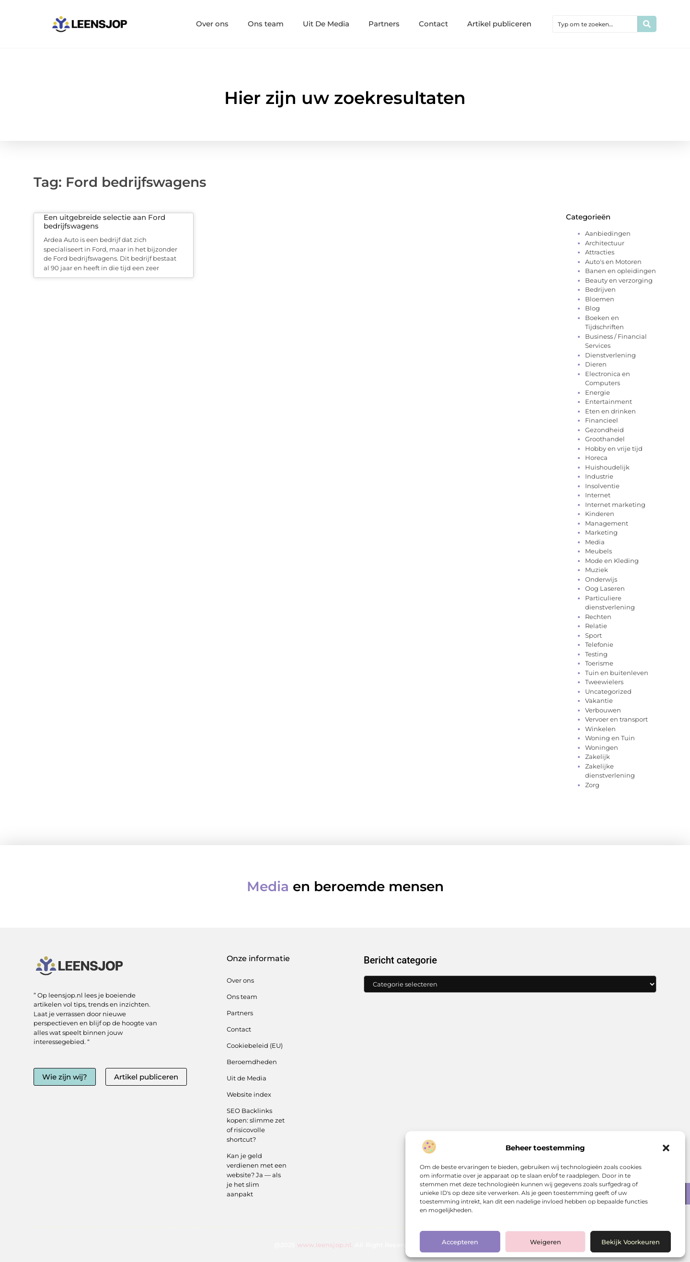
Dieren (596, 364)
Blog (592, 308)
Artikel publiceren (499, 23)
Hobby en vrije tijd (614, 448)
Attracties (599, 252)
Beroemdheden (252, 1062)
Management (606, 523)
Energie (597, 392)
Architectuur (604, 243)
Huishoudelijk (607, 467)
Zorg (592, 785)
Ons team (266, 23)
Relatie (596, 626)
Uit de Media (246, 1078)
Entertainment (608, 401)
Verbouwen (603, 710)
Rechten (598, 616)
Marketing (601, 532)
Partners (384, 23)
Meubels (598, 551)
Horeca (596, 457)
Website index (249, 1094)
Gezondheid (604, 430)
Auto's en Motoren (613, 261)
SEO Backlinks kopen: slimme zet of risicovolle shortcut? (256, 1125)
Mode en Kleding (612, 560)
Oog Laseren (605, 588)
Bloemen (599, 299)
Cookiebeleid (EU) (255, 1045)
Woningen (601, 747)
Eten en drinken (610, 411)
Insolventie (602, 486)
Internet (597, 495)
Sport (593, 635)
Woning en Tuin (610, 738)
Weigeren (545, 1242)
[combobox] (595, 24)
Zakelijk (597, 756)
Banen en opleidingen (620, 271)
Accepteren (460, 1242)
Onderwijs (601, 579)
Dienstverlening (610, 355)
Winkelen (600, 729)
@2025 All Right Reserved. (345, 1245)
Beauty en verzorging (619, 280)
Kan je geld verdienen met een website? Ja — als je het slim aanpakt (257, 1175)
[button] (666, 1148)
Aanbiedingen (608, 233)
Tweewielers (604, 682)
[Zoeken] (646, 24)
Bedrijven (600, 289)
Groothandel (605, 439)
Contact (433, 23)
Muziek (596, 570)
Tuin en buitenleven (616, 673)
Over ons (212, 23)
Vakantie (599, 700)
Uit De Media (326, 23)
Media (595, 542)
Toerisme (599, 663)
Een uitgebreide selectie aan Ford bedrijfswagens (104, 221)
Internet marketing (615, 504)
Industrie (599, 476)
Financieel (601, 420)
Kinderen (599, 513)
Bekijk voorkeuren (630, 1242)
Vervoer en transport (616, 719)
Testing (596, 654)
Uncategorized (608, 691)
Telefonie (599, 644)
